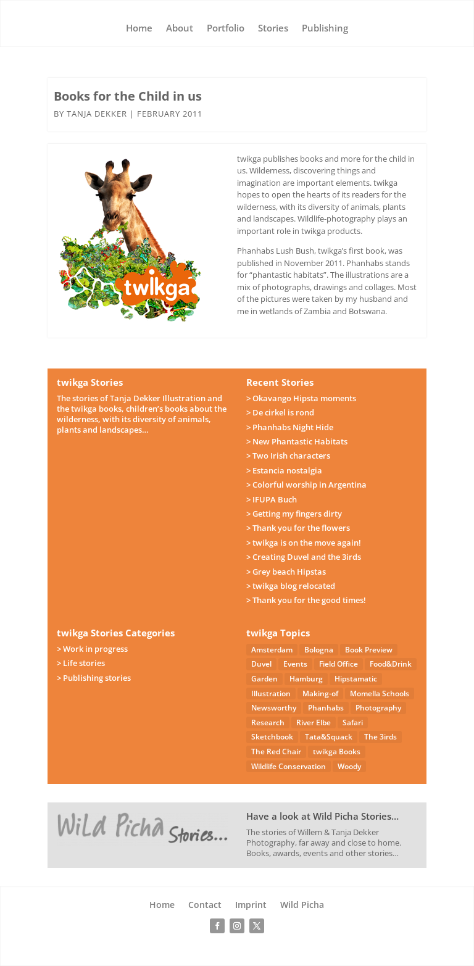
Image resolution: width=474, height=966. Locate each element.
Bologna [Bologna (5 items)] (318, 649)
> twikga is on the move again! (303, 542)
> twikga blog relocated (290, 585)
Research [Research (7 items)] (268, 722)
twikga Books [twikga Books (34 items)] (336, 751)
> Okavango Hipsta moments (301, 398)
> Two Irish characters (288, 455)
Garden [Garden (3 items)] (264, 678)
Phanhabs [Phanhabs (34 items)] (326, 707)
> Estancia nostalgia (284, 470)
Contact (205, 905)
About (179, 28)
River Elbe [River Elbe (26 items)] (313, 722)
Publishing (325, 28)
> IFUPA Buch (271, 499)
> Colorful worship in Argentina (306, 484)
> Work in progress (92, 648)
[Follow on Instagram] (237, 925)
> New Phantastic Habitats (296, 441)
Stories (273, 28)
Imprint (251, 905)
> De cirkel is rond (280, 412)
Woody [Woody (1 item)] (349, 766)
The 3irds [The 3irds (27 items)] (380, 736)
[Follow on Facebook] (217, 925)
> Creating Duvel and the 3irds (303, 556)
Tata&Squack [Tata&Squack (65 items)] (328, 736)
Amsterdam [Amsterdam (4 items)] (272, 649)
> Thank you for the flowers (298, 527)
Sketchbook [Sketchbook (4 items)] (272, 736)
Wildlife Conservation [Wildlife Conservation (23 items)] (288, 766)
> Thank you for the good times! (306, 600)
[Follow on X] (256, 925)
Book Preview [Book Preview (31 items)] (369, 649)
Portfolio (225, 28)
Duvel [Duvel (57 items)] (261, 664)
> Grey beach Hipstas (286, 571)
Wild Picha (302, 905)
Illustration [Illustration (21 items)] (271, 693)
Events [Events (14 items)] (295, 664)
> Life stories (81, 662)
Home (139, 28)
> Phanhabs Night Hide (289, 427)
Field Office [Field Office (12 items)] (338, 664)
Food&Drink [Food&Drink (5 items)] (391, 664)
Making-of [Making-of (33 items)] (320, 693)
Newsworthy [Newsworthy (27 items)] (273, 707)
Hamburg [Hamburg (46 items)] (306, 678)
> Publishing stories (94, 677)
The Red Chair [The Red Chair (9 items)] (276, 751)
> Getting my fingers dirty (294, 513)
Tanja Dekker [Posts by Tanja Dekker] (97, 113)
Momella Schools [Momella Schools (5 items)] (379, 693)
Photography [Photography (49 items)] (378, 707)
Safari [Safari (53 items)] (353, 722)
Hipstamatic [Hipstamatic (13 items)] (356, 678)
